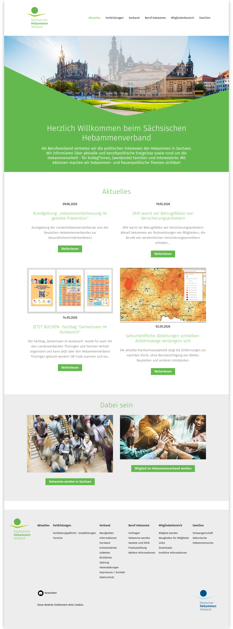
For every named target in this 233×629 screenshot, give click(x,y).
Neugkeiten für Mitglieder (174, 538)
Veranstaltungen (109, 567)
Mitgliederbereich (182, 17)
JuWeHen (104, 552)
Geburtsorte (200, 538)
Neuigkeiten (106, 533)
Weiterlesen (70, 249)
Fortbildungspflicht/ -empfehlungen (74, 533)
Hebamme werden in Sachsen (70, 482)
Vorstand (104, 542)
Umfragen (134, 533)
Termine (58, 538)
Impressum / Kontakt (112, 572)
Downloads (165, 547)
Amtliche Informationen (173, 552)
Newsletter (47, 592)
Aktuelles (94, 17)
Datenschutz (106, 577)
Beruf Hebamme (155, 17)
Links (162, 542)
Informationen (108, 538)
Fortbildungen (115, 17)
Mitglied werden (168, 533)
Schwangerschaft (203, 533)
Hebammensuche (203, 542)
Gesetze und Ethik (139, 542)
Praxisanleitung (137, 547)
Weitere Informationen (141, 552)
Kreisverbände (108, 547)
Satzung (104, 562)
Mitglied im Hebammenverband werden (163, 468)
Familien (204, 17)
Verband (134, 17)
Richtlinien (105, 557)
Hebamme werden (139, 538)
